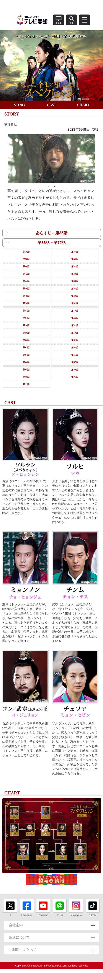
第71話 (74, 377)
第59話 (74, 333)
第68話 (26, 369)
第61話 (74, 340)
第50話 (26, 303)
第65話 (74, 355)
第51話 (74, 303)
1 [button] (48, 186)
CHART (83, 105)
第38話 (26, 259)
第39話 (74, 259)
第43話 (74, 274)
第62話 (26, 347)
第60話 (26, 340)
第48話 (26, 296)
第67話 (74, 362)
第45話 (74, 281)
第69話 (74, 369)
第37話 (74, 252)
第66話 (26, 362)
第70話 (26, 377)
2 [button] (55, 186)
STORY (20, 105)
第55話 (74, 318)
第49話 (74, 296)
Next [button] (98, 158)
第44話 (26, 281)
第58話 (26, 333)
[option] (51, 158)
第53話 (74, 310)
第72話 (26, 384)
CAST (51, 105)
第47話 (74, 288)
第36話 (26, 252)
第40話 (26, 266)
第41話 (74, 266)
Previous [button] (5, 158)
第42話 (26, 274)
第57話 (74, 325)
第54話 (26, 318)
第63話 (74, 347)
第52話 (26, 310)
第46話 (26, 288)
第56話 (26, 325)
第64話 (26, 355)
